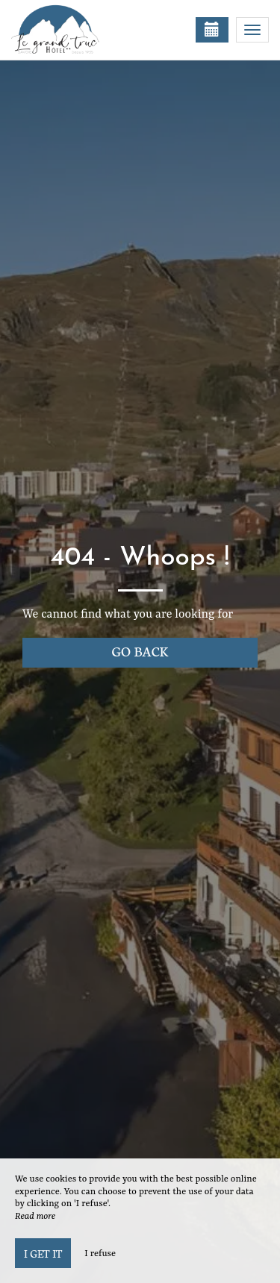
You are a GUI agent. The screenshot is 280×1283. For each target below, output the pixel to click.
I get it (43, 1253)
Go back (140, 651)
